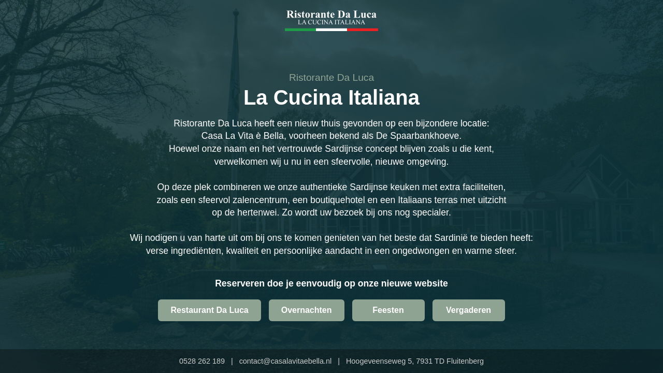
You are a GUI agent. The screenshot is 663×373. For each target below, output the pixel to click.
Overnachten (306, 310)
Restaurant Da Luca (209, 310)
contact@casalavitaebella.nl (285, 361)
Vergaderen (468, 310)
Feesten (387, 310)
